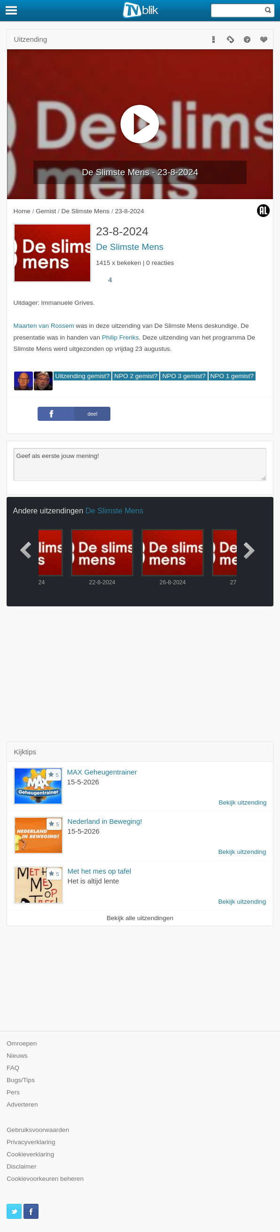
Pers (13, 1092)
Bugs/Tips (21, 1080)
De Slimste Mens (129, 247)
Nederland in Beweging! (105, 821)
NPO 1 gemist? (232, 376)
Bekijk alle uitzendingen (140, 918)
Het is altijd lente (93, 881)
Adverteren (22, 1104)
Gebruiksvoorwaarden (38, 1129)
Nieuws (17, 1055)
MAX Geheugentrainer (102, 772)
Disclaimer (21, 1166)
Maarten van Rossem (44, 325)
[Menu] (11, 10)
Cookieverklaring (30, 1154)
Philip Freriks (120, 337)
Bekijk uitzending (242, 802)
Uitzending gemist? (82, 376)
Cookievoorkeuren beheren (45, 1178)
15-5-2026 (83, 782)
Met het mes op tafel (99, 871)
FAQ (13, 1067)
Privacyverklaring (31, 1142)
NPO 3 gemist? (183, 376)
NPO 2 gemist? (135, 376)
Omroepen (22, 1043)
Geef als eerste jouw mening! (140, 464)
